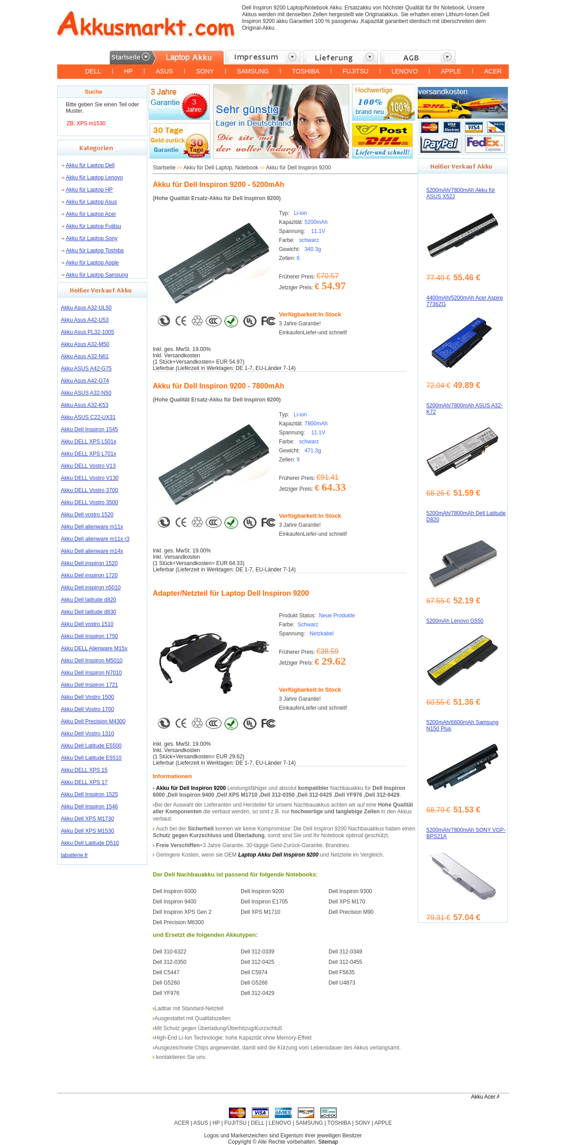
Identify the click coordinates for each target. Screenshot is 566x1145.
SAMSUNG (253, 71)
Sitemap (328, 1142)
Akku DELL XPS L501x (88, 441)
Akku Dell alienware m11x (92, 527)
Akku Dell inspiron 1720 (89, 575)
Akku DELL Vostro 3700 (89, 490)
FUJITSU (355, 71)
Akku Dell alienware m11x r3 (95, 539)
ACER (493, 71)
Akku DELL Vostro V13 (88, 466)
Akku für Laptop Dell (90, 165)
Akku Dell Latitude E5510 (91, 758)
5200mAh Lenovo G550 (455, 621)
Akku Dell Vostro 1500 (87, 697)
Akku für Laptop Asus (91, 202)
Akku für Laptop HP (89, 190)
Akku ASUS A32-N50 (86, 393)
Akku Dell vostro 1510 (87, 624)
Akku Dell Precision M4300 (93, 721)
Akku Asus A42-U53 (85, 320)
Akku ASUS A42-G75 (86, 368)
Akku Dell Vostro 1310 (87, 733)
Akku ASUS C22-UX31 (88, 417)
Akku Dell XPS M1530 (87, 831)
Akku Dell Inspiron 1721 (89, 685)
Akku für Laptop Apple (92, 263)
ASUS (164, 71)
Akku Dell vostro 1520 (87, 514)
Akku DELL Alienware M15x (94, 648)
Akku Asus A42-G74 (85, 381)
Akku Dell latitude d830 (88, 612)
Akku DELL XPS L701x (88, 454)
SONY (205, 71)
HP (128, 71)
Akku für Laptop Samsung (97, 275)
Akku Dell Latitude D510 (90, 843)
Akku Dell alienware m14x (92, 551)
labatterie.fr (74, 855)
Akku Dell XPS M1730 (87, 819)
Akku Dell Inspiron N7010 (91, 673)
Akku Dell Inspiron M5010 (92, 660)
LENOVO (405, 71)
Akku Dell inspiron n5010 (91, 587)
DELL (93, 71)
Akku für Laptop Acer (91, 214)
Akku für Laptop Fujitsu (93, 226)
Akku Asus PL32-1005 (87, 332)
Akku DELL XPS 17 (84, 782)
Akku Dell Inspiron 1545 (89, 429)
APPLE (451, 71)
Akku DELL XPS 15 (84, 770)
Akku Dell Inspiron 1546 (89, 806)
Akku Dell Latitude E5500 (91, 746)
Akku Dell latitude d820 (88, 600)
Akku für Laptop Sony (92, 238)
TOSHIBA (306, 71)
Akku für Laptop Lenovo (94, 177)
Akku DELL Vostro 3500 (89, 502)
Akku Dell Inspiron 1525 (89, 794)
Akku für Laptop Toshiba (95, 250)
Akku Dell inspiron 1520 (89, 563)
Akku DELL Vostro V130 (90, 478)
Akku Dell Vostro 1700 (87, 709)
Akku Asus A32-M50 (85, 344)
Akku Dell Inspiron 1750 (89, 636)
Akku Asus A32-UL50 (86, 308)
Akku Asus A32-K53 (84, 405)
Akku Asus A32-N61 (85, 356)
